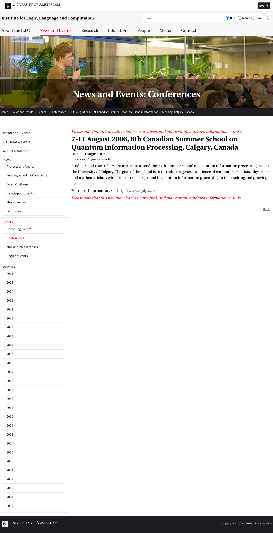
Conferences (58, 112)
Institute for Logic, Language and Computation (48, 18)
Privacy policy (263, 523)
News (244, 18)
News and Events (22, 112)
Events (42, 112)
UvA (256, 18)
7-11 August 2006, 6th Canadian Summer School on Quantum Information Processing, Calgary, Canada (132, 112)
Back (266, 209)
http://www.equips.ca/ (136, 191)
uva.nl (263, 5)
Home (4, 112)
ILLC (231, 18)
